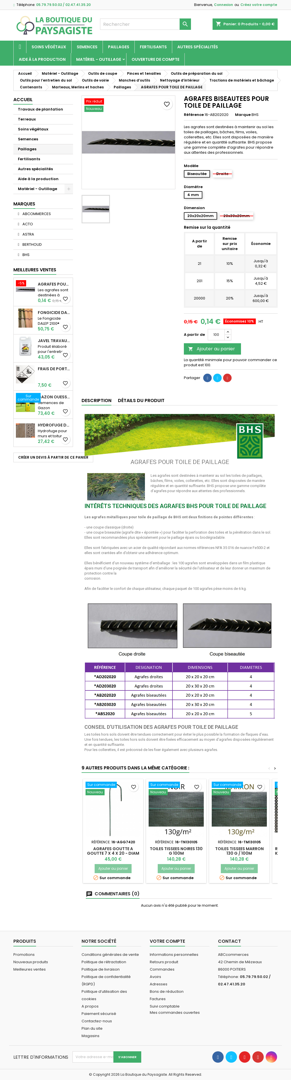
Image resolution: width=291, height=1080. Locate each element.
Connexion (223, 4)
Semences (87, 47)
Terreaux (27, 119)
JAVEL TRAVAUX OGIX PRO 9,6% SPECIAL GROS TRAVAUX (54, 340)
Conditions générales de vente (110, 954)
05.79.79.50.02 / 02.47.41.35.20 (63, 4)
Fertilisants (153, 47)
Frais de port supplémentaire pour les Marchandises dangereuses (54, 369)
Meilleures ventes (29, 969)
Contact (229, 941)
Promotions (24, 954)
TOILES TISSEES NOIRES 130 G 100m (176, 851)
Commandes (162, 969)
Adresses (158, 984)
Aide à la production (42, 59)
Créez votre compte (258, 4)
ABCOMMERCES (36, 214)
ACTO (27, 224)
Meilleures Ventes (34, 270)
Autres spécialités (197, 47)
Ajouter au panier (211, 349)
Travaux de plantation (40, 109)
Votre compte (167, 941)
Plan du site (92, 1028)
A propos (90, 1006)
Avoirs (155, 976)
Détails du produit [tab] (141, 400)
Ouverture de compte (155, 59)
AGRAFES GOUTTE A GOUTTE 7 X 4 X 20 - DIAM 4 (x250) (113, 853)
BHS (26, 254)
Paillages (118, 47)
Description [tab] (96, 400)
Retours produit (164, 962)
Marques (24, 204)
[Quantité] (216, 334)
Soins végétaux (49, 47)
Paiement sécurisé (99, 1013)
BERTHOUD (32, 244)
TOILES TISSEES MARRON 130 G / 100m (239, 851)
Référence (194, 114)
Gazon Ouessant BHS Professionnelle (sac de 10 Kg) (54, 397)
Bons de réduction (167, 991)
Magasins (90, 1036)
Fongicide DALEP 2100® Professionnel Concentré (54, 312)
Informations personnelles (174, 954)
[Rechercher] (145, 24)
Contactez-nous (97, 1021)
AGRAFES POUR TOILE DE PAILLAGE (54, 284)
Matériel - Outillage (98, 59)
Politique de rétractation (104, 962)
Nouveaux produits (30, 962)
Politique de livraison (101, 969)
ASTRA (28, 234)
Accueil (23, 99)
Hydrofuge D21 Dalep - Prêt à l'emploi (54, 425)
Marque (243, 114)
